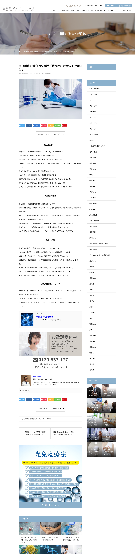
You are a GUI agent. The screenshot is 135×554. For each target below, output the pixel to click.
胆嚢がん (92, 307)
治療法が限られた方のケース (99, 243)
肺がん (91, 289)
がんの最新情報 (94, 88)
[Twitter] (21, 391)
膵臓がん (92, 347)
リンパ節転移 (94, 134)
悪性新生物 (93, 215)
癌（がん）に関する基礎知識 (42, 73)
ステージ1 (93, 111)
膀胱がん (92, 341)
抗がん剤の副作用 (96, 10)
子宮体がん (93, 198)
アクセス (118, 10)
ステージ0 (93, 106)
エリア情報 (93, 94)
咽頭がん (92, 175)
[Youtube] (23, 391)
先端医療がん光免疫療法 (44, 317)
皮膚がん (92, 261)
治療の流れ (85, 10)
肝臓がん (92, 278)
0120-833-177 (75, 5)
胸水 (91, 318)
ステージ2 (93, 117)
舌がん (91, 353)
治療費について (75, 10)
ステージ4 (93, 129)
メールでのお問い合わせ (120, 5)
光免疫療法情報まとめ (25, 73)
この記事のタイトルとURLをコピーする (50, 134)
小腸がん (92, 209)
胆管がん (92, 312)
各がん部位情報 (108, 10)
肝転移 (91, 284)
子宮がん (92, 192)
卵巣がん (92, 169)
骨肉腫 (91, 364)
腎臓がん (92, 324)
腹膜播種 (92, 335)
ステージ (92, 100)
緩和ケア (92, 272)
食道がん (92, 358)
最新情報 (92, 232)
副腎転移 (92, 163)
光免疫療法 (65, 10)
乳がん (91, 140)
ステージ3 (93, 123)
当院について (56, 10)
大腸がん (92, 186)
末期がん (92, 238)
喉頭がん (92, 180)
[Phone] (29, 391)
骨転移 (91, 370)
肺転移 (91, 295)
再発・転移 (93, 152)
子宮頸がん (93, 203)
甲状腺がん (93, 249)
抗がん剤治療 (94, 221)
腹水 (91, 330)
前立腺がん (93, 157)
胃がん (91, 301)
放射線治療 (93, 226)
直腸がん (92, 266)
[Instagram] (26, 391)
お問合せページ (127, 10)
